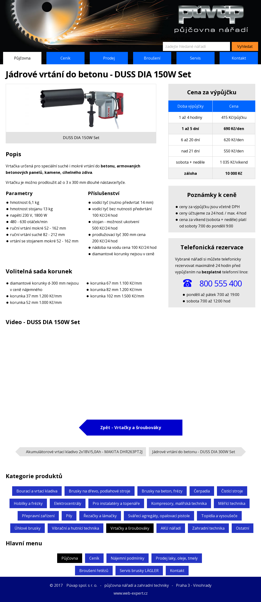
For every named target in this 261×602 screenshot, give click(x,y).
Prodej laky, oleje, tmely (177, 558)
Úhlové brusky (27, 528)
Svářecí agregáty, (159, 515)
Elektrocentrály (67, 503)
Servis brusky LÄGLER (139, 570)
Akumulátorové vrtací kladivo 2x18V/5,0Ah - (84, 451)
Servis (195, 58)
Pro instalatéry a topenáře (116, 503)
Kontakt (239, 58)
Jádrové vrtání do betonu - (193, 451)
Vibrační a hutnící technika (75, 528)
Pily (69, 515)
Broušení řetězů (93, 570)
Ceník (65, 58)
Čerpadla (202, 491)
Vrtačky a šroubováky (129, 528)
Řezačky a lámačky (100, 515)
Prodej (109, 58)
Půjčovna (22, 58)
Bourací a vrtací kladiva (36, 491)
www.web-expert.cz (131, 593)
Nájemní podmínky (127, 558)
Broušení (152, 58)
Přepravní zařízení (38, 515)
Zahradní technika (208, 528)
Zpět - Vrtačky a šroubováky (130, 427)
